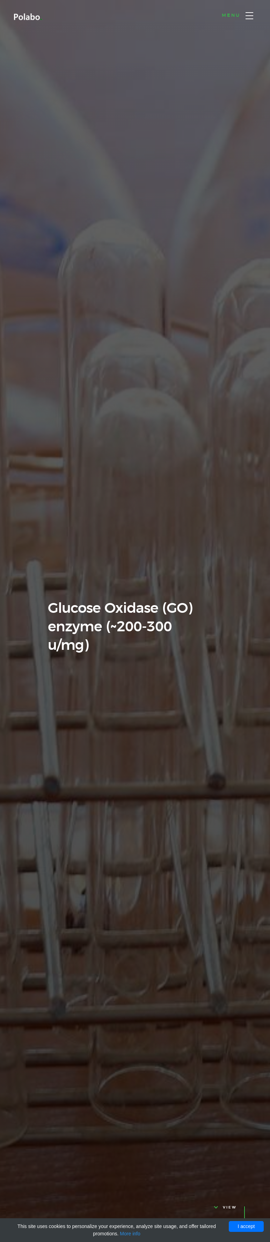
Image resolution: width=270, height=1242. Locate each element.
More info (130, 1233)
